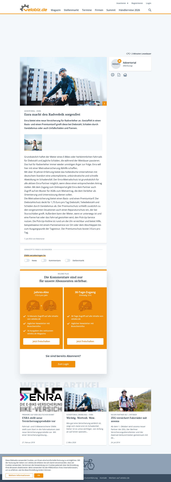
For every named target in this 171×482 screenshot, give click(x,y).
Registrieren (137, 3)
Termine (87, 10)
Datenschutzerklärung (87, 478)
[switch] (27, 260)
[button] (38, 475)
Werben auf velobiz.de (119, 478)
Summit (111, 10)
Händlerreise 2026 (129, 10)
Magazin (56, 10)
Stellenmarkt (71, 10)
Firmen (99, 10)
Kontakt (103, 478)
